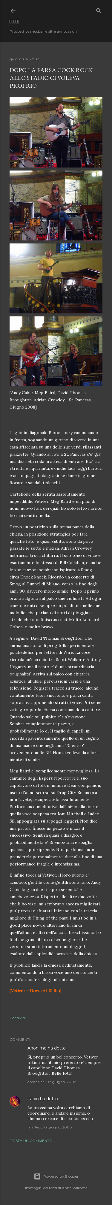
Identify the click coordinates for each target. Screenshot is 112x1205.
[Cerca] (98, 9)
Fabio (33, 1098)
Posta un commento (31, 1140)
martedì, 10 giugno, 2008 (49, 1127)
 (14, 21)
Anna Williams (74, 1187)
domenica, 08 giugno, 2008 (51, 1082)
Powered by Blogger (56, 1176)
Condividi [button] (18, 1018)
